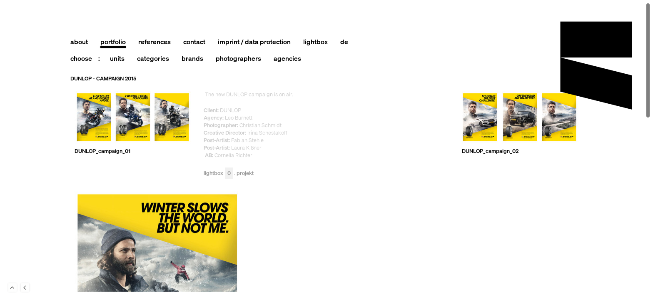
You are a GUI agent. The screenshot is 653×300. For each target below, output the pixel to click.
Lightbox (218, 173)
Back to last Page (25, 287)
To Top (12, 287)
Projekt (245, 173)
